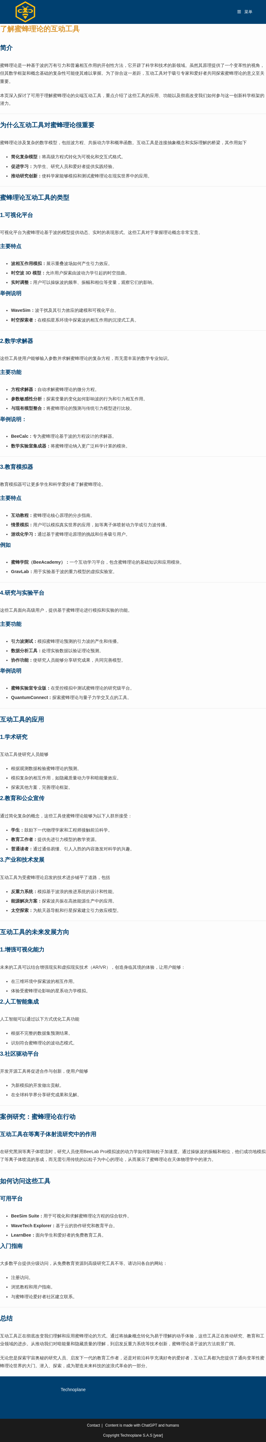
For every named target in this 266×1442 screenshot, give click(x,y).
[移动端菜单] (245, 11)
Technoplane (73, 1389)
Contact (93, 1425)
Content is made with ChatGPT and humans (142, 1425)
